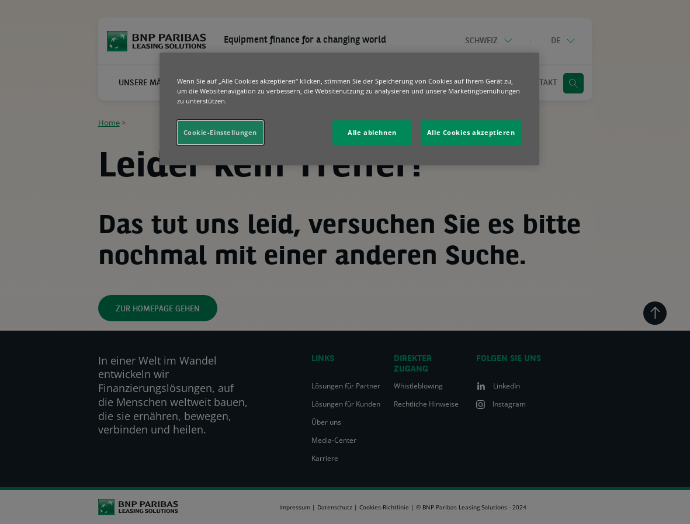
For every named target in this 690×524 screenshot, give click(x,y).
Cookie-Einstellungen (220, 132)
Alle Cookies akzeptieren (471, 132)
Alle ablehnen (372, 132)
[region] (349, 109)
